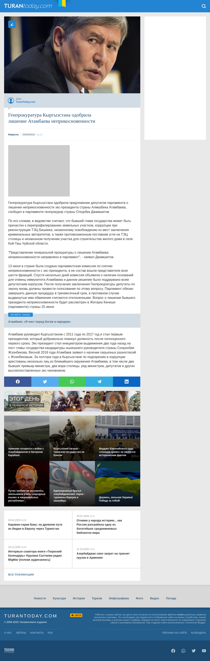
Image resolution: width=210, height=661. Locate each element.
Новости (40, 598)
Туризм (97, 598)
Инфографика (119, 598)
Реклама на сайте (174, 632)
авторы (21, 632)
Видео (154, 598)
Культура (59, 598)
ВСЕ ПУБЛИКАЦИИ (21, 574)
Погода (171, 598)
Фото (139, 598)
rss (50, 632)
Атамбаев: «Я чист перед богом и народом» (39, 321)
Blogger (201, 622)
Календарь (198, 632)
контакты (37, 632)
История (79, 598)
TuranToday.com (28, 6)
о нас (8, 632)
